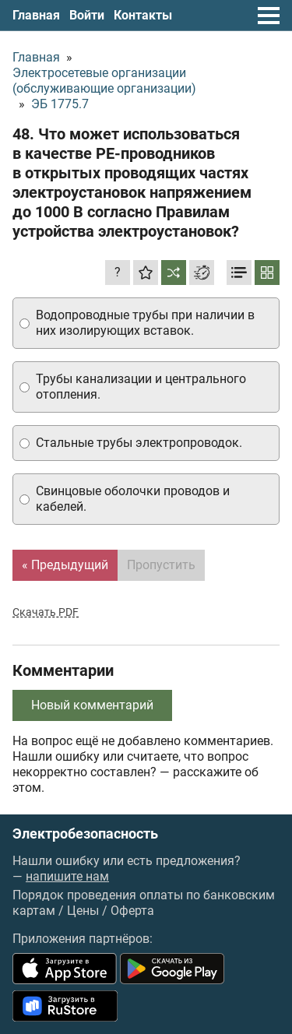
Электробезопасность (85, 834)
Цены (83, 910)
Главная (36, 15)
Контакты (143, 15)
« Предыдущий (65, 564)
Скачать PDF (45, 612)
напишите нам (67, 876)
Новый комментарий (92, 705)
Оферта (132, 910)
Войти (86, 15)
